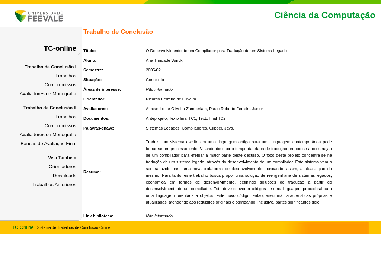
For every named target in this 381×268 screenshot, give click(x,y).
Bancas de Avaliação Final (48, 143)
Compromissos (60, 84)
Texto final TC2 (211, 118)
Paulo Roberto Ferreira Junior (236, 108)
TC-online (60, 48)
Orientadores (62, 166)
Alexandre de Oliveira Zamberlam (176, 108)
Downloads (64, 175)
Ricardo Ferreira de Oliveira (171, 99)
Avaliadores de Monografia (48, 93)
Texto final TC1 (182, 118)
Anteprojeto (156, 118)
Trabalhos (65, 76)
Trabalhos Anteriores (54, 184)
